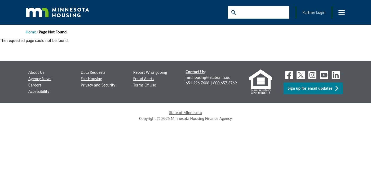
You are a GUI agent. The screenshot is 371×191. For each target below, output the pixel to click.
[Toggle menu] (338, 12)
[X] (301, 75)
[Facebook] (289, 75)
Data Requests (93, 72)
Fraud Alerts (143, 78)
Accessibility (38, 91)
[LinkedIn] (336, 75)
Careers (34, 85)
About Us (36, 72)
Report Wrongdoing (150, 72)
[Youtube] (324, 75)
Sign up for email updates (313, 88)
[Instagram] (312, 75)
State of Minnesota (185, 112)
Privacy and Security (98, 85)
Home (31, 31)
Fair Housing (91, 78)
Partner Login (313, 12)
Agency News (39, 78)
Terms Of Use (144, 85)
